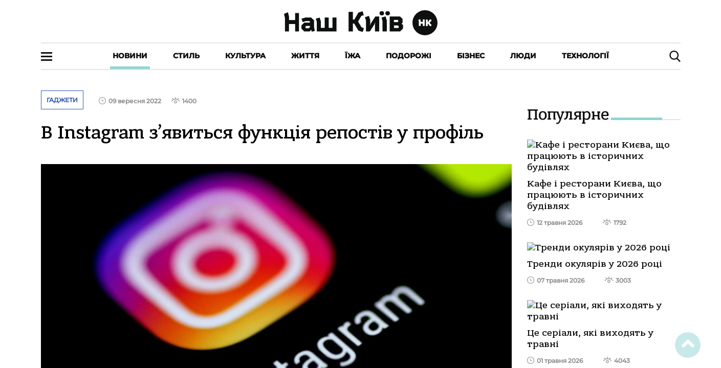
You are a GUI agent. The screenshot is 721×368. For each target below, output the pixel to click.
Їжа (352, 55)
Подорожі (408, 55)
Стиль (186, 55)
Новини (130, 55)
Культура (245, 55)
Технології (585, 55)
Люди (523, 55)
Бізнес (471, 55)
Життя (305, 55)
